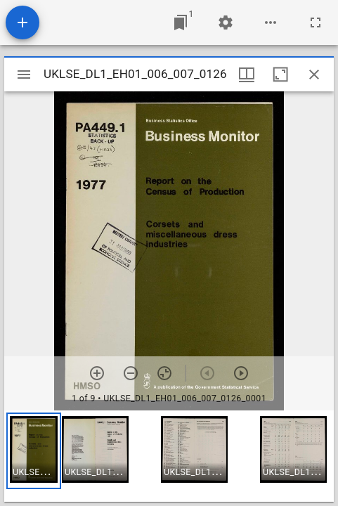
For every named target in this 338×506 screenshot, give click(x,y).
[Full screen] (315, 22)
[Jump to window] (180, 22)
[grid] (169, 456)
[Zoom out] (131, 373)
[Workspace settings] (225, 22)
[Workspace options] (270, 22)
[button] (34, 451)
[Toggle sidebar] (24, 74)
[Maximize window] (280, 74)
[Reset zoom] (164, 373)
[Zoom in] (97, 373)
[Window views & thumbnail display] (247, 74)
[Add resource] (22, 22)
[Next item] (241, 373)
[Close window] (314, 74)
